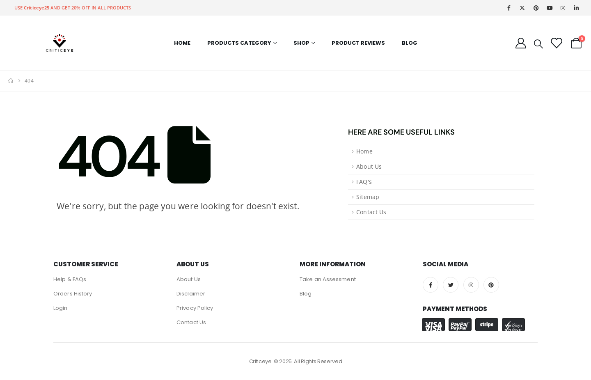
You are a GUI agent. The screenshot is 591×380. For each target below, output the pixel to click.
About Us (369, 166)
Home (182, 43)
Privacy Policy (194, 308)
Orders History (72, 294)
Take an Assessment (328, 279)
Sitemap (367, 197)
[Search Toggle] (538, 43)
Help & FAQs (69, 279)
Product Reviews (358, 43)
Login (60, 308)
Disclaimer (190, 294)
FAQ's (363, 181)
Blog (409, 43)
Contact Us (371, 212)
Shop (301, 43)
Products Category (239, 43)
